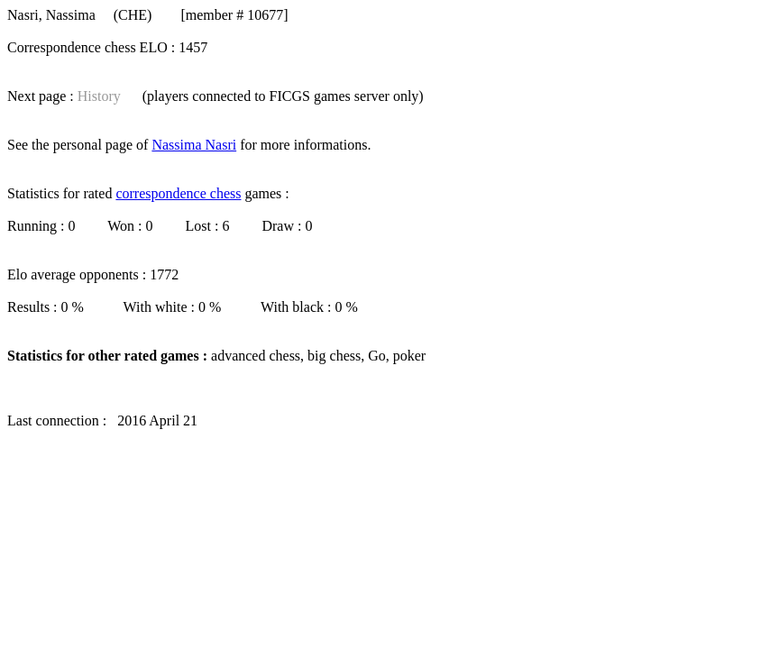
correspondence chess (178, 193)
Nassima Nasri (193, 144)
